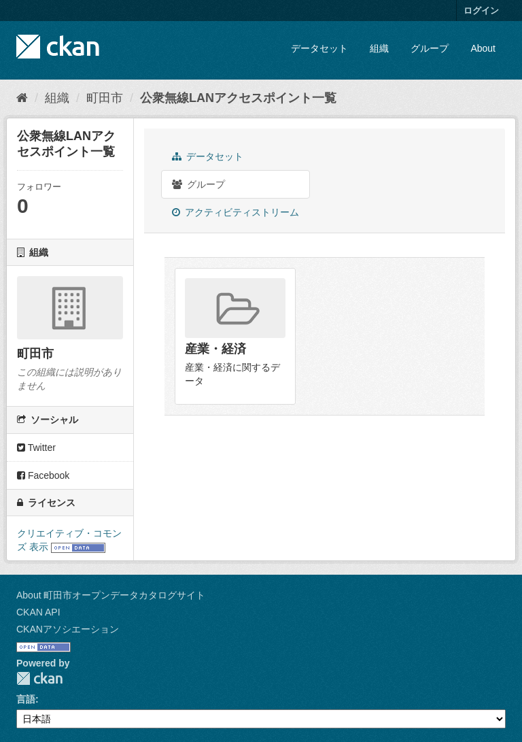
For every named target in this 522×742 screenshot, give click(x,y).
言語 (25, 699)
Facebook (43, 475)
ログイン (481, 10)
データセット (319, 48)
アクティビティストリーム (235, 212)
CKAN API (38, 612)
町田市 (104, 98)
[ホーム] (22, 98)
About (482, 48)
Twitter (36, 447)
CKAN (39, 678)
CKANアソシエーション (67, 629)
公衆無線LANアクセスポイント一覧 (238, 98)
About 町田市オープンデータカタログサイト (110, 595)
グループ (430, 48)
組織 (379, 48)
